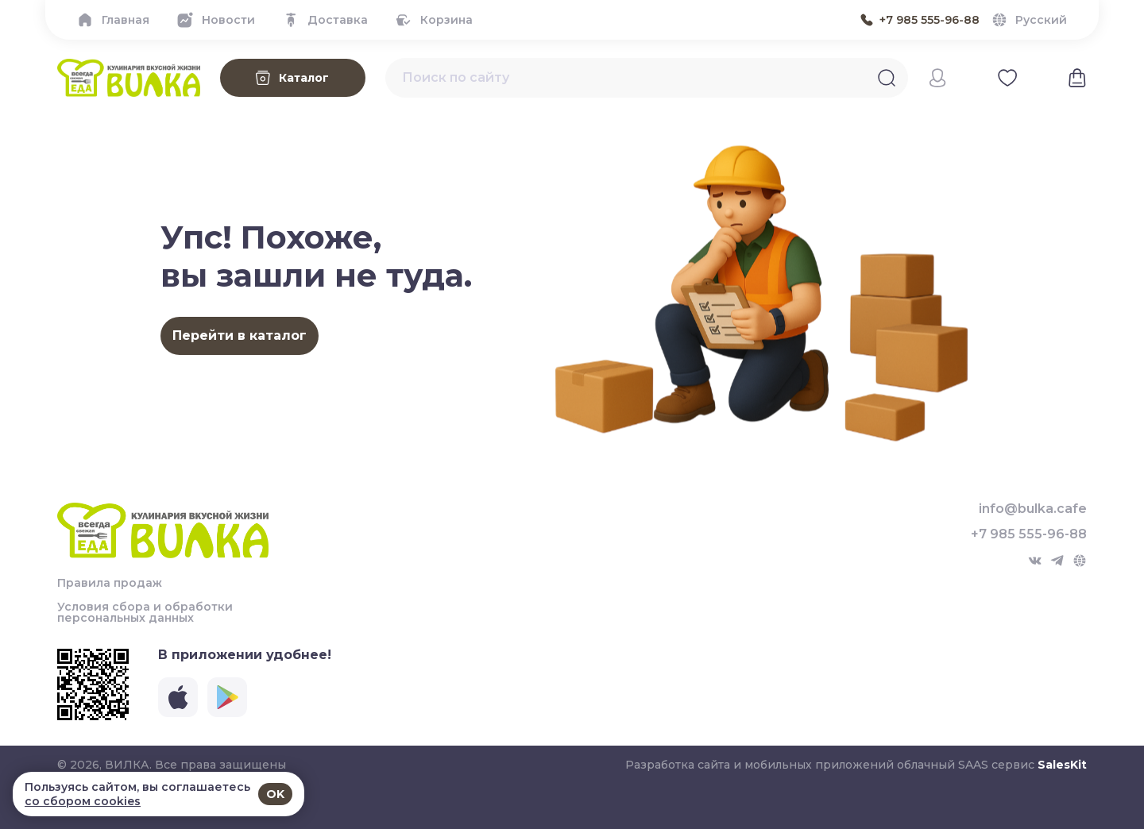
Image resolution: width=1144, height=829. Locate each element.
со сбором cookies (83, 801)
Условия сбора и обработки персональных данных (145, 612)
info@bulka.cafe (1033, 509)
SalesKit (1062, 765)
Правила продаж (109, 582)
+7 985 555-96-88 (1029, 534)
